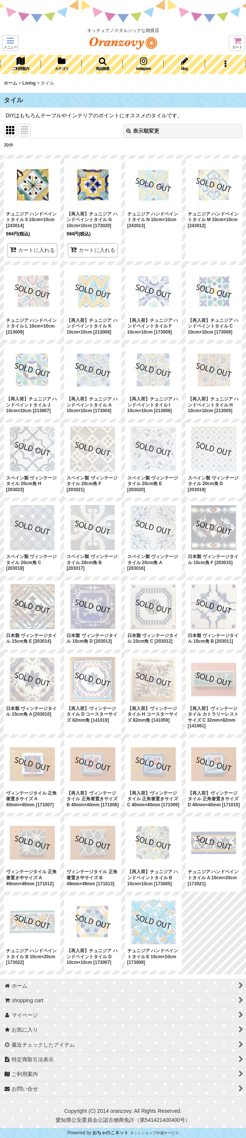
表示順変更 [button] (142, 131)
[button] (10, 43)
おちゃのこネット (110, 1132)
